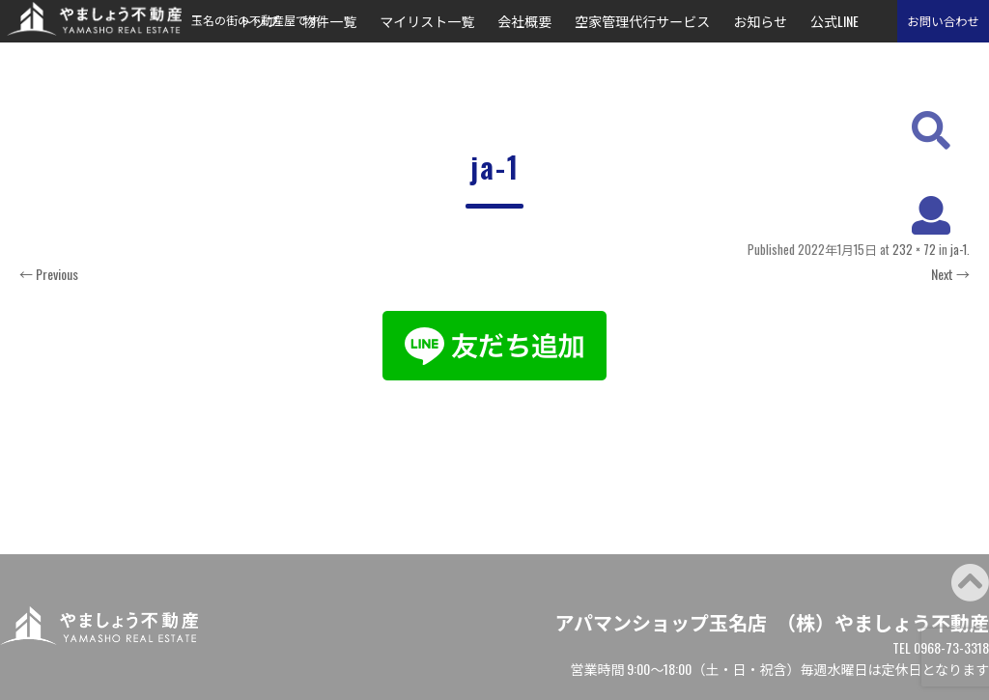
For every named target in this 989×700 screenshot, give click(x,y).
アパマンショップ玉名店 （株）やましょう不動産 (771, 621)
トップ (259, 21)
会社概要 (524, 21)
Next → (950, 274)
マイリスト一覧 (427, 21)
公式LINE (834, 21)
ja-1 (958, 249)
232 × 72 (914, 249)
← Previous (48, 274)
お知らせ (760, 21)
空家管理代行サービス (642, 21)
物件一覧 (329, 21)
